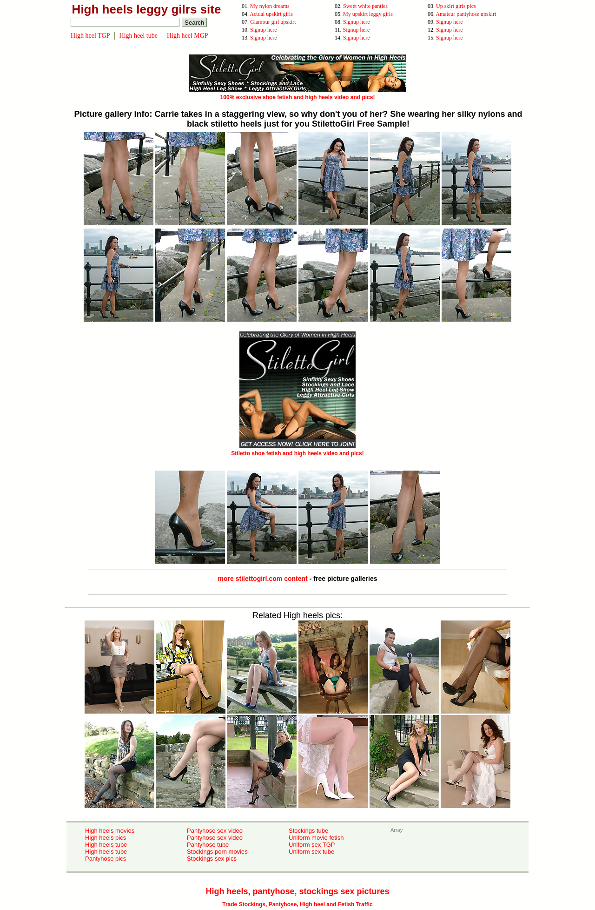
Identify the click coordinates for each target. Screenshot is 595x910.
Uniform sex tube (311, 851)
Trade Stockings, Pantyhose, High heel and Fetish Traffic (297, 904)
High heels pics (105, 837)
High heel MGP (187, 35)
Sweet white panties (365, 6)
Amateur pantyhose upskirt (466, 14)
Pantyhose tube (208, 844)
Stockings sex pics (212, 858)
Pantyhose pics (105, 858)
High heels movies (109, 830)
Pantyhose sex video (215, 830)
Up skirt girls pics (456, 6)
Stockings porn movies (217, 851)
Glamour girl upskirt (273, 22)
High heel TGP (90, 35)
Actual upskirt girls (271, 14)
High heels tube (106, 844)
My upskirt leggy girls (368, 14)
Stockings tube (308, 830)
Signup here (356, 22)
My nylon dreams (270, 6)
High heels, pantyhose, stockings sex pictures (297, 891)
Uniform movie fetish (316, 837)
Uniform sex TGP (312, 844)
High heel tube (138, 35)
